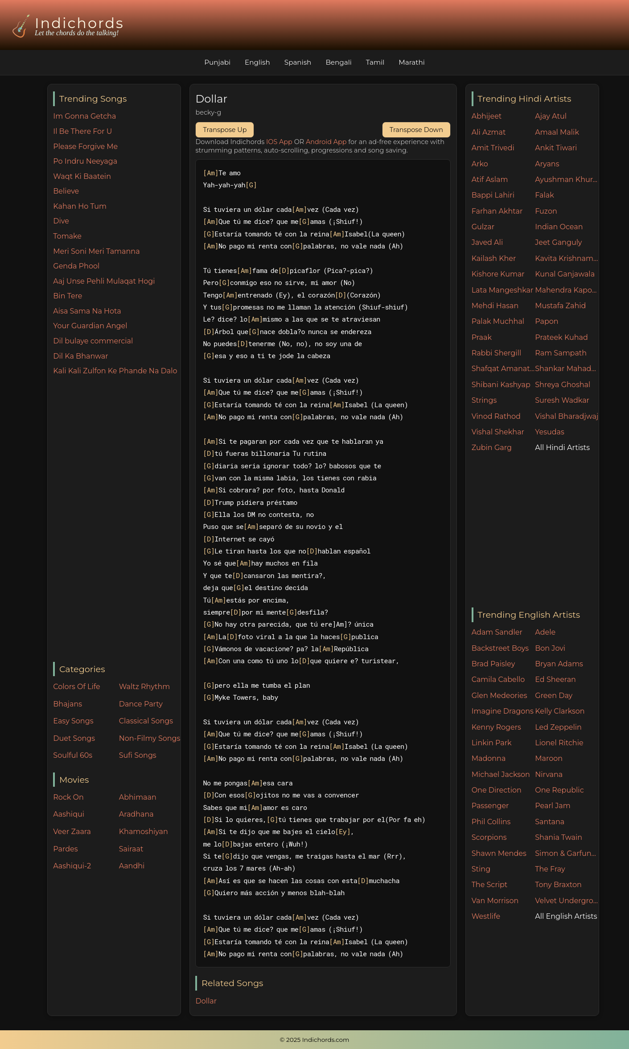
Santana (549, 822)
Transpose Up (225, 130)
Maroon (549, 758)
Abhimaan (137, 797)
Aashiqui (68, 814)
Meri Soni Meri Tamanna (96, 251)
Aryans (547, 164)
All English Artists (566, 916)
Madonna (489, 758)
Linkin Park (492, 743)
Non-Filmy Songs (150, 738)
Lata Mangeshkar (503, 290)
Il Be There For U (82, 131)
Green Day (553, 695)
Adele (545, 632)
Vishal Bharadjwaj (566, 416)
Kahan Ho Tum (80, 206)
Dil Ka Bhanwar (80, 356)
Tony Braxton (558, 884)
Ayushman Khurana (567, 179)
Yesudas (549, 432)
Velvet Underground (567, 900)
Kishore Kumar (498, 274)
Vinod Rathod (496, 416)
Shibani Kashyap (501, 384)
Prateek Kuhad (561, 337)
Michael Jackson (501, 774)
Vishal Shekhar (498, 432)
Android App (326, 142)
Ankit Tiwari (556, 148)
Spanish (298, 62)
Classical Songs (146, 721)
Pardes (65, 849)
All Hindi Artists (562, 447)
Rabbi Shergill (497, 353)
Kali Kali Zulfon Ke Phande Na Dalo (115, 371)
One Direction (497, 790)
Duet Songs (74, 738)
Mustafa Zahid (560, 305)
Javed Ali (487, 242)
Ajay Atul (551, 116)
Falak (544, 195)
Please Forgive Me (85, 146)
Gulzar (483, 227)
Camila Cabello (498, 679)
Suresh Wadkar (562, 400)
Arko (480, 164)
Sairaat (131, 849)
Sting (481, 869)
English (257, 62)
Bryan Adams (559, 664)
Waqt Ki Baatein (82, 176)
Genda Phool (76, 266)
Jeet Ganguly (558, 242)
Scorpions (489, 837)
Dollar (206, 1001)
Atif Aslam (490, 179)
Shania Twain (558, 837)
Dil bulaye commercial (93, 341)
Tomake (67, 236)
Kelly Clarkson (559, 711)
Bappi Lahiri (493, 195)
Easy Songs (73, 721)
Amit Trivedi (493, 148)
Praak (482, 337)
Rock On (68, 797)
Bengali (338, 62)
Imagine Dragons (503, 711)
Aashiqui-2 (72, 866)
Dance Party (141, 704)
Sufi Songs (137, 755)
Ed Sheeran (555, 679)
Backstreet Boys (500, 648)
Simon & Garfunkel (567, 853)
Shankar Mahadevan (567, 368)
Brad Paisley (493, 664)
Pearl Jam (552, 805)
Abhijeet (487, 116)
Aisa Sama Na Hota (87, 311)
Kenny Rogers (496, 727)
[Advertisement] (116, 519)
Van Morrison (495, 900)
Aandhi (132, 866)
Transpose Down (416, 130)
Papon (546, 321)
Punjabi (217, 62)
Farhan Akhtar (497, 211)
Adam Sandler (497, 632)
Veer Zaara (72, 831)
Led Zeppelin (558, 727)
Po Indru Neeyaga (85, 161)
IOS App (279, 142)
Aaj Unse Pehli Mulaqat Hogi (104, 281)
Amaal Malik (557, 132)
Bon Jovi (550, 648)
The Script (490, 884)
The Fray (550, 869)
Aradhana (136, 814)
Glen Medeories (499, 695)
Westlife (486, 916)
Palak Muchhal (498, 321)
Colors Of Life (76, 686)
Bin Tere (67, 296)
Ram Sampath (561, 353)
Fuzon (546, 211)
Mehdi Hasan (495, 305)
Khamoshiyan (143, 831)
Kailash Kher (494, 258)
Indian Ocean (559, 227)
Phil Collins (491, 822)
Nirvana (549, 774)
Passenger (490, 805)
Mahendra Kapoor (567, 290)
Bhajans (67, 704)
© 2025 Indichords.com (314, 1039)
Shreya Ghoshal (562, 384)
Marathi (411, 62)
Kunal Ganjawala (565, 274)
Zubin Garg (492, 447)
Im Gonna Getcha (84, 116)
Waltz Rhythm (144, 686)
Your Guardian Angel (90, 326)
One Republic (559, 790)
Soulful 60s (72, 755)
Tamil (375, 62)
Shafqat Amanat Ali (503, 368)
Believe (66, 191)
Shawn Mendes (499, 853)
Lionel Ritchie (559, 743)
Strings (484, 400)
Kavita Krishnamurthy (567, 258)
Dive (61, 221)
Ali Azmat (489, 132)
